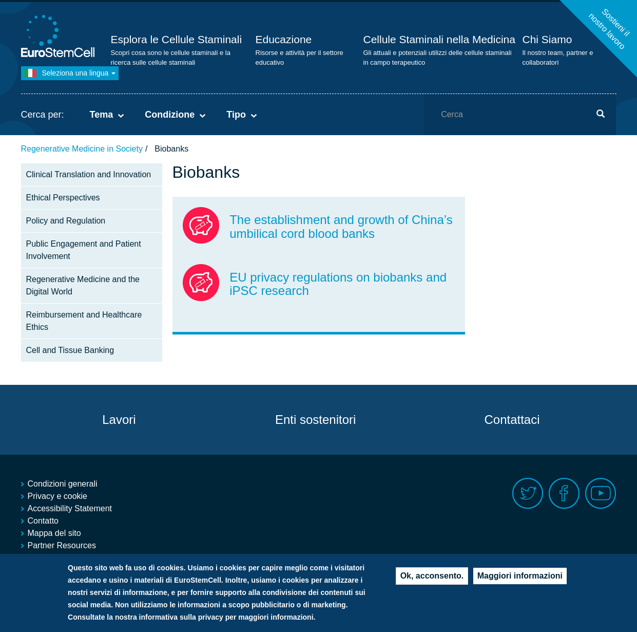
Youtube (600, 493)
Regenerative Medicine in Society (82, 148)
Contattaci (511, 419)
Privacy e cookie (58, 496)
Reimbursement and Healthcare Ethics (84, 320)
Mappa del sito (54, 533)
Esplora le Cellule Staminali (176, 39)
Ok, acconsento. (432, 579)
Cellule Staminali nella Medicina (439, 39)
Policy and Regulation (66, 220)
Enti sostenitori (315, 419)
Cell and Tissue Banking (70, 350)
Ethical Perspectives (63, 197)
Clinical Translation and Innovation (88, 174)
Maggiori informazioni (520, 579)
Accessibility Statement (70, 508)
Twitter (528, 493)
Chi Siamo (547, 39)
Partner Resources (62, 545)
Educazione (284, 39)
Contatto (43, 520)
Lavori (119, 419)
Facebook (564, 493)
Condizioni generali (63, 483)
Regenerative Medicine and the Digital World (83, 285)
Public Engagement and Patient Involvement (83, 250)
